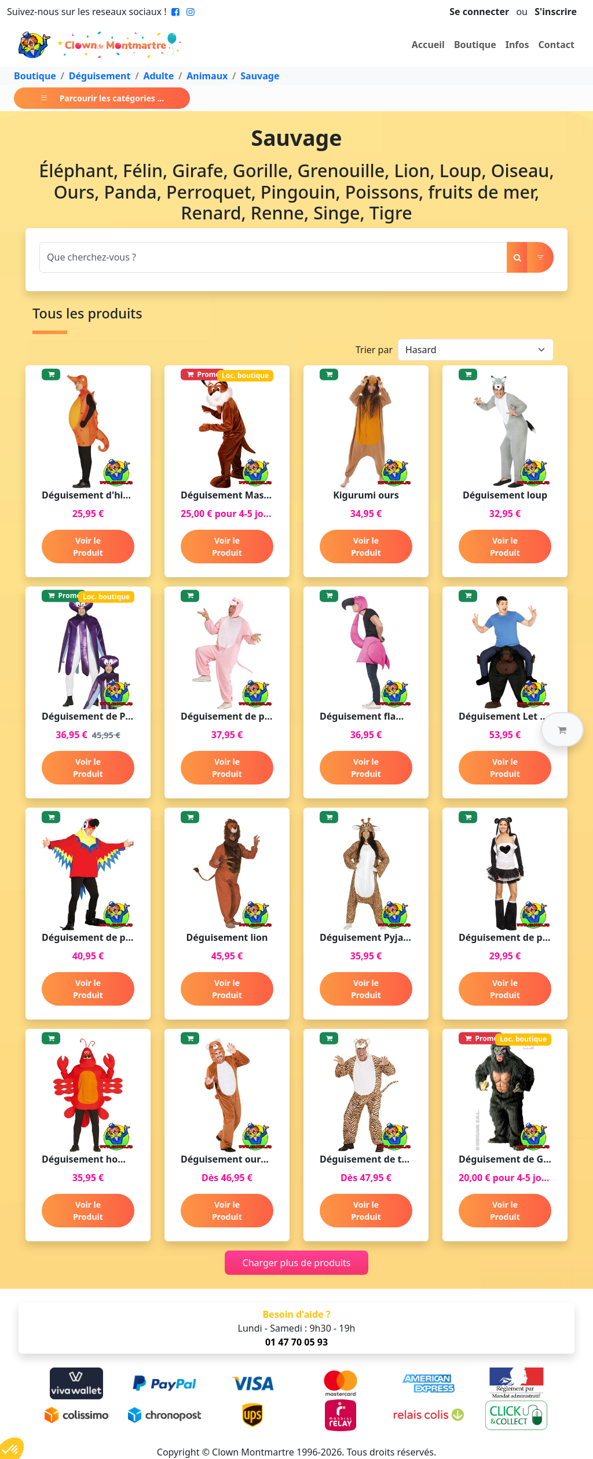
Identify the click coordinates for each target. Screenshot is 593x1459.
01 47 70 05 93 (296, 1342)
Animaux (207, 75)
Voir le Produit (88, 546)
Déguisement (100, 75)
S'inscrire (556, 11)
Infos (517, 44)
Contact (556, 44)
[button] (562, 729)
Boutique (475, 44)
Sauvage (259, 75)
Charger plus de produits (297, 1262)
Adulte (158, 75)
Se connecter (479, 11)
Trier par (374, 349)
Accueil (428, 44)
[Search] (273, 257)
